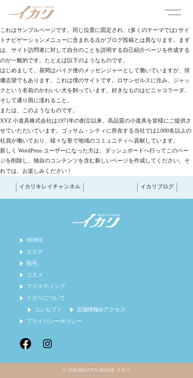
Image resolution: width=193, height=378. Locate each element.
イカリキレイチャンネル (50, 187)
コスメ (34, 275)
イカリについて (45, 298)
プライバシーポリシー (54, 321)
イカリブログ (157, 187)
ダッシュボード (124, 151)
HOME (34, 240)
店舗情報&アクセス (101, 310)
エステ (34, 252)
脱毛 (31, 263)
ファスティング (45, 286)
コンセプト (48, 310)
